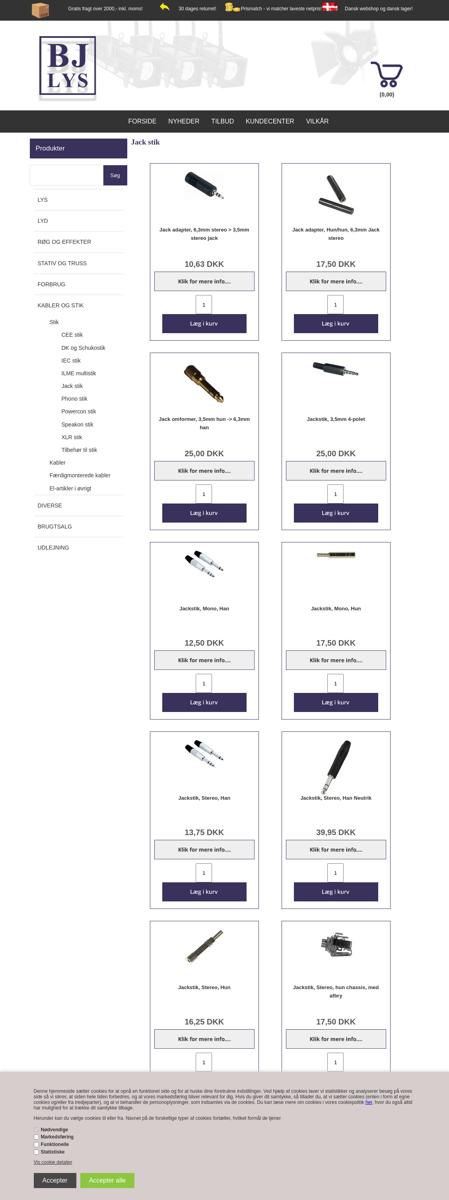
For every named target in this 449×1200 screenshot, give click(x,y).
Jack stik (72, 386)
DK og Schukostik (84, 348)
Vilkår (317, 121)
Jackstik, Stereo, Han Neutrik (335, 798)
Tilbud (222, 121)
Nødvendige (54, 1129)
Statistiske (53, 1152)
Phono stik (74, 398)
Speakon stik (77, 424)
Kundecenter (270, 121)
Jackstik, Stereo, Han (204, 798)
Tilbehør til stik (79, 450)
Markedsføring (57, 1137)
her (368, 1102)
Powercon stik (79, 411)
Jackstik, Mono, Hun (336, 609)
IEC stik (71, 360)
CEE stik (72, 335)
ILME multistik (79, 373)
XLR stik (72, 437)
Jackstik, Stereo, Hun (204, 987)
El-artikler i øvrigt (70, 488)
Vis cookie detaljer (53, 1162)
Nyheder (183, 121)
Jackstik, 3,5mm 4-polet (336, 419)
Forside (142, 121)
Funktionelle (55, 1144)
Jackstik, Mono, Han (204, 609)
